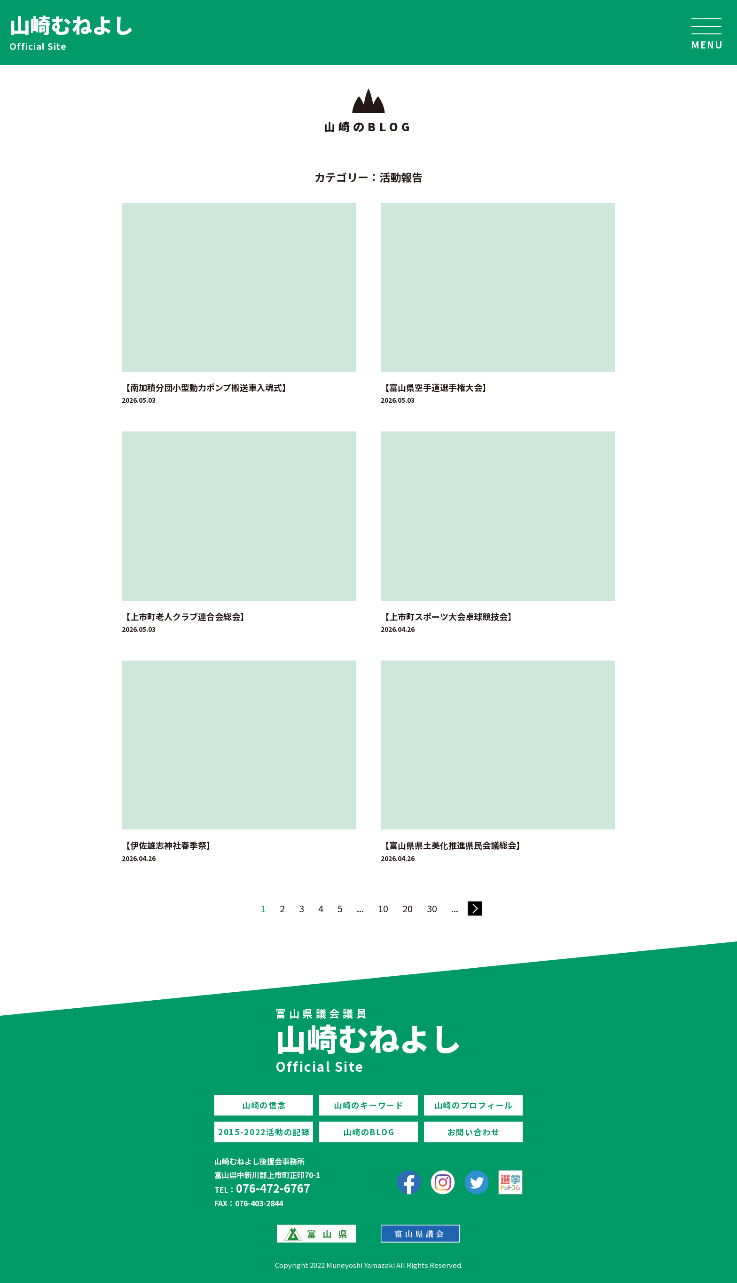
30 (432, 908)
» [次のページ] (475, 908)
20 (407, 908)
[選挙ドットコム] (510, 1182)
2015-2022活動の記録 (264, 1132)
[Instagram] (443, 1182)
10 (383, 908)
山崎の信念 (264, 1105)
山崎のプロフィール (473, 1105)
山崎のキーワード (369, 1105)
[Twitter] (476, 1182)
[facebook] (409, 1182)
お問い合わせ (473, 1132)
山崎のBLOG (368, 1132)
